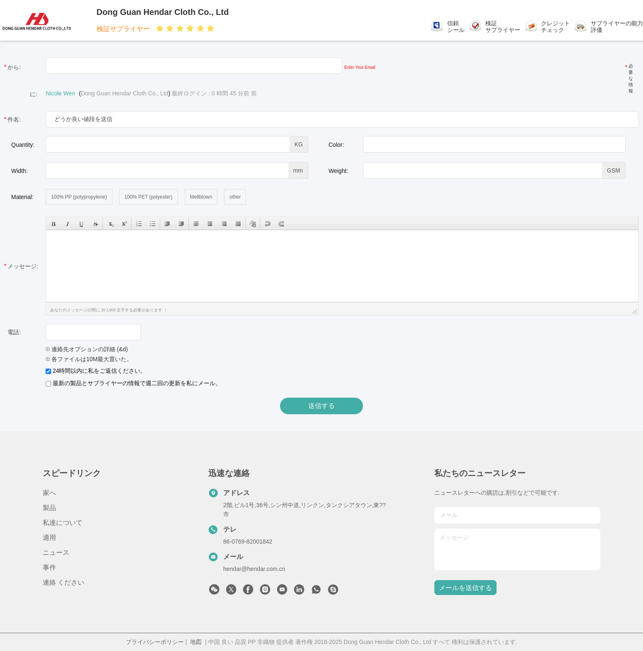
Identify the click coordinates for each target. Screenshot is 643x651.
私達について (63, 522)
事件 (49, 567)
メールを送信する (465, 587)
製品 (49, 507)
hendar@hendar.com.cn (254, 569)
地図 (196, 642)
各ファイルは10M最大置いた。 (89, 359)
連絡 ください (63, 582)
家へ (49, 492)
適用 (49, 537)
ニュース (56, 552)
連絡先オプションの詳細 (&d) (87, 349)
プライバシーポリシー (155, 642)
